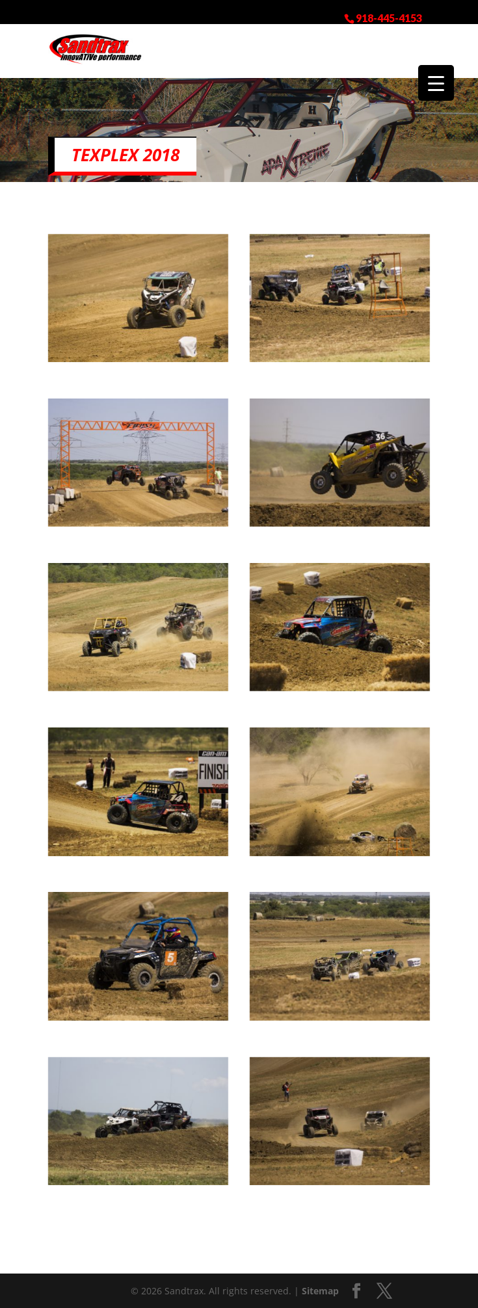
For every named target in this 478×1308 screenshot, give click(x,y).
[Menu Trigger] (436, 83)
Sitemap (320, 1291)
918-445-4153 (389, 17)
